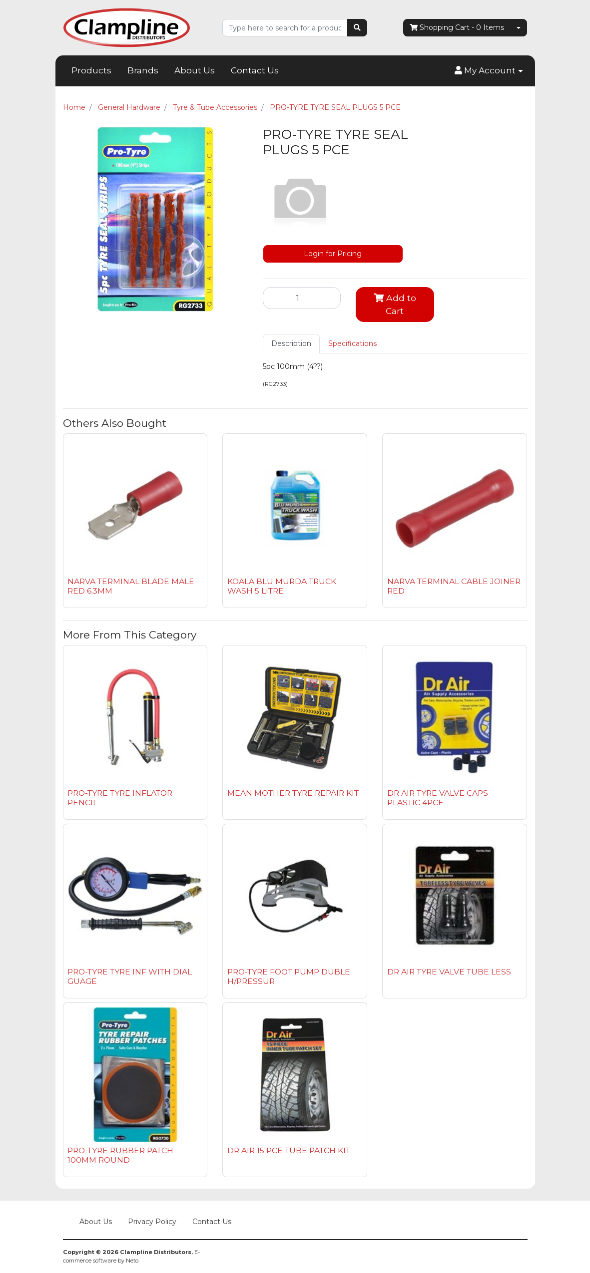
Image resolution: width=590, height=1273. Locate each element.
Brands (142, 70)
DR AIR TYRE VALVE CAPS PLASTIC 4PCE (437, 797)
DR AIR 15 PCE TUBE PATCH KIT (288, 1150)
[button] (489, 70)
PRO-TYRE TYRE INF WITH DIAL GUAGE (129, 976)
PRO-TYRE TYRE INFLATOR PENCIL (119, 797)
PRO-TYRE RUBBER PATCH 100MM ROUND (120, 1155)
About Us (194, 70)
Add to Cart (395, 304)
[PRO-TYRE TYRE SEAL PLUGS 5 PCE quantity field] (302, 298)
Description (291, 343)
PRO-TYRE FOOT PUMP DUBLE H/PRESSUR (288, 976)
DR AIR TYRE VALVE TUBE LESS (449, 971)
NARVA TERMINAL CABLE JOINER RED (454, 586)
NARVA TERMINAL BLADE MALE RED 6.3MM (130, 586)
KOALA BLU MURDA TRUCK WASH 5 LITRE (281, 586)
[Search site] (357, 27)
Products (91, 70)
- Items (457, 27)
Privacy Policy (152, 1221)
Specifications (352, 343)
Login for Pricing (333, 253)
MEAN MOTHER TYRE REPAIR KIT (293, 793)
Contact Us (255, 70)
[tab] (291, 343)
